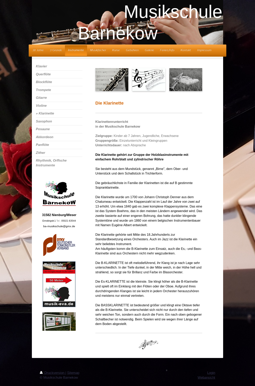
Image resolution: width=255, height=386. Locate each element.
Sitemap (73, 373)
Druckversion (52, 373)
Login (211, 373)
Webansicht (206, 377)
